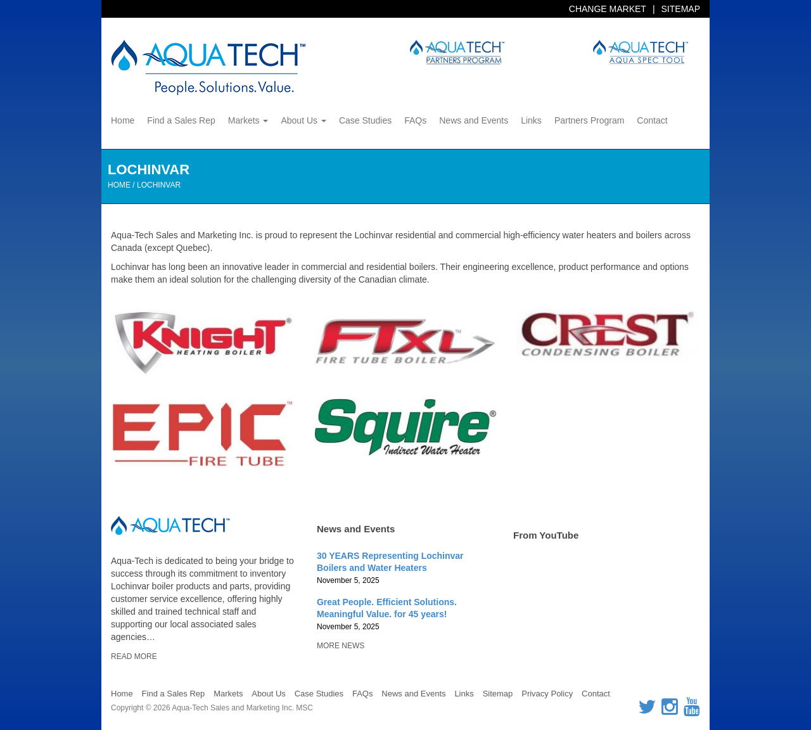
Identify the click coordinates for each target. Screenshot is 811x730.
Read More (134, 656)
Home (122, 120)
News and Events (473, 120)
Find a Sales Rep (181, 120)
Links (531, 120)
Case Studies (365, 120)
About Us (303, 120)
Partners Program (589, 120)
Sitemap (680, 9)
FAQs (415, 120)
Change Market (607, 9)
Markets (248, 120)
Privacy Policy (547, 693)
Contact (652, 120)
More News (340, 645)
